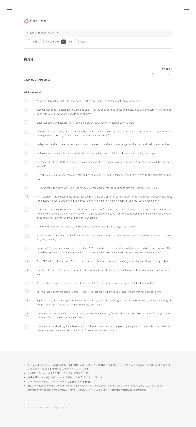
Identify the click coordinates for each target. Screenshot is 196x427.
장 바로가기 (167, 68)
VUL (82, 41)
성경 (35, 41)
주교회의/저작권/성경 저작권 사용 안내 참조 (67, 369)
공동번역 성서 (52, 41)
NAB (69, 41)
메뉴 (186, 8)
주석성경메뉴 (9, 8)
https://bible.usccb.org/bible (130, 389)
